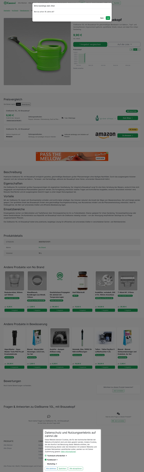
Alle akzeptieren (76, 469)
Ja (108, 18)
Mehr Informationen (68, 452)
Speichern (62, 469)
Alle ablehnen (51, 469)
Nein (102, 18)
